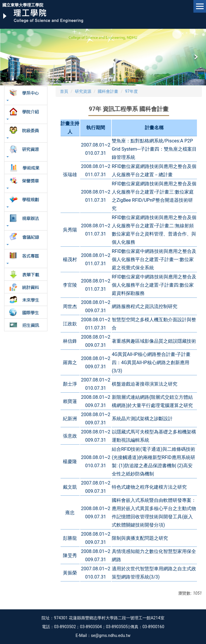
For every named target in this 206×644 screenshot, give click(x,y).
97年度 (131, 91)
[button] (9, 57)
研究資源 (83, 91)
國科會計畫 (108, 91)
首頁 (64, 91)
